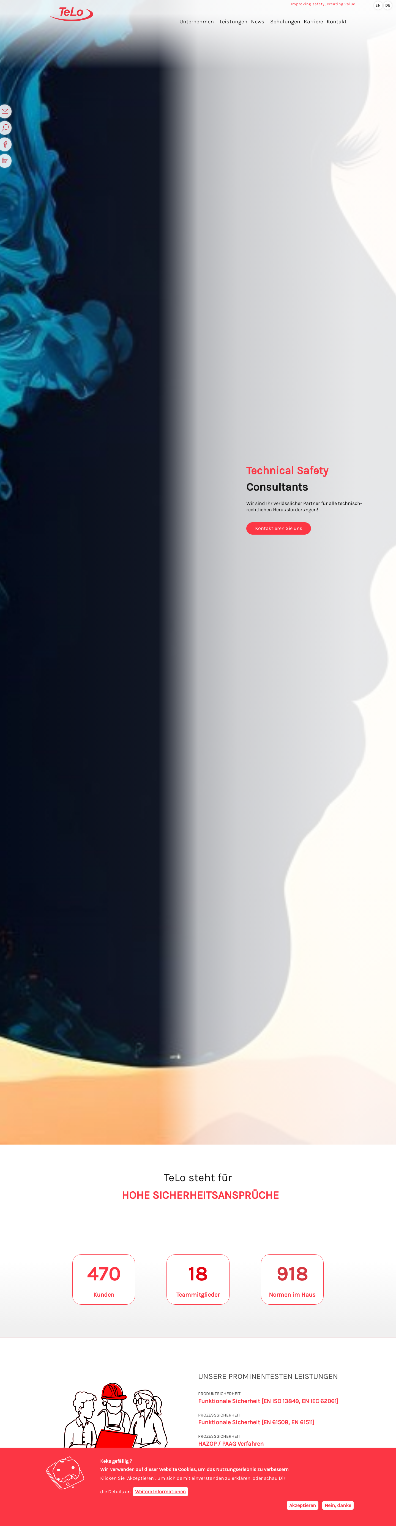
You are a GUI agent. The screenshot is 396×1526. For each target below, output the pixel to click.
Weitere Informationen (160, 1492)
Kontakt (337, 21)
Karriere (313, 21)
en (378, 5)
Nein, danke (338, 1505)
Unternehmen (196, 21)
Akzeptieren (302, 1505)
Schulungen (285, 21)
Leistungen (233, 21)
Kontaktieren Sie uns (278, 528)
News (257, 21)
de (387, 5)
